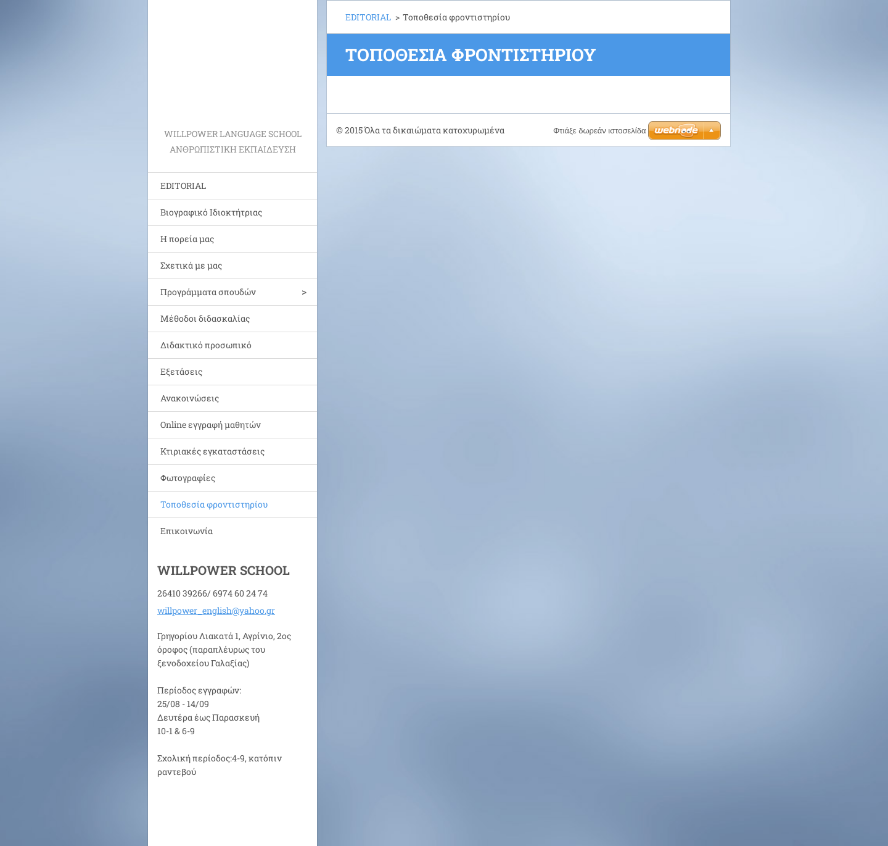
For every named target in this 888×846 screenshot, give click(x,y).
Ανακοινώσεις (189, 398)
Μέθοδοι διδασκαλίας (205, 318)
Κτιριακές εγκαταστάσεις (212, 451)
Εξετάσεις (181, 371)
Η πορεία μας (187, 239)
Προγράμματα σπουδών (208, 292)
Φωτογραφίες (187, 478)
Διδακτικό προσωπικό (206, 345)
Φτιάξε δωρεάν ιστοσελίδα (599, 130)
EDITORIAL (183, 185)
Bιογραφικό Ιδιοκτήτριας (211, 212)
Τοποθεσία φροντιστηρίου (214, 504)
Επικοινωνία (186, 531)
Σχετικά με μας (191, 265)
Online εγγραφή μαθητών (210, 424)
